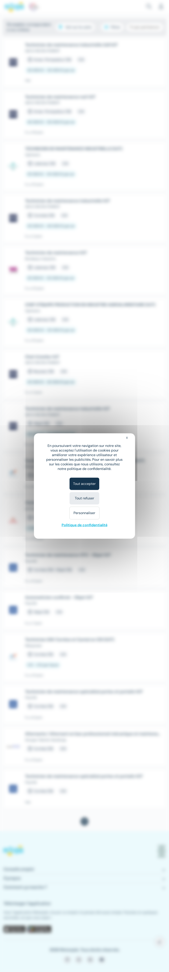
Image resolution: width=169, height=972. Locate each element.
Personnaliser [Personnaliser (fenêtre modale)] (84, 513)
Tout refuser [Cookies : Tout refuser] (84, 498)
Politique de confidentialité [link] (84, 525)
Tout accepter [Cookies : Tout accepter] (84, 483)
